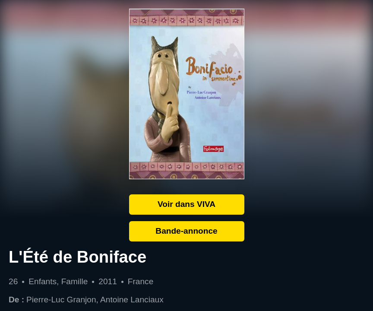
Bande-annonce (186, 230)
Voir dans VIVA (186, 204)
